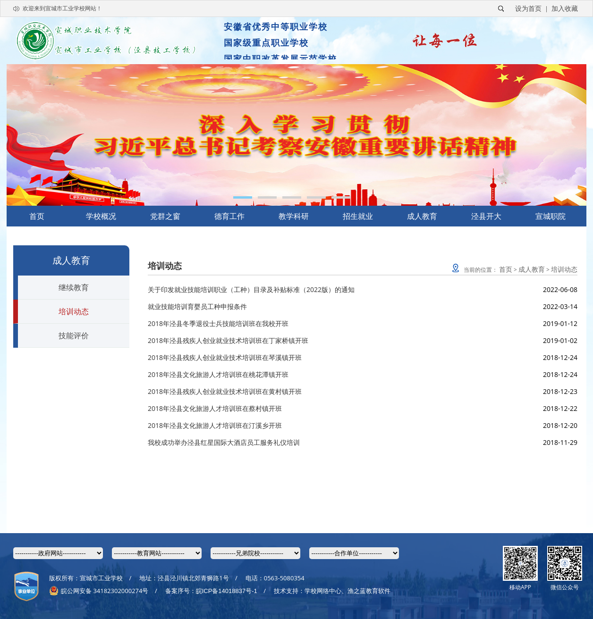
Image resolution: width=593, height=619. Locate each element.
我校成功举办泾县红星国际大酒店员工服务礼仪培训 (224, 442)
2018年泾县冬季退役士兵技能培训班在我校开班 (218, 323)
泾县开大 (486, 216)
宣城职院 (550, 216)
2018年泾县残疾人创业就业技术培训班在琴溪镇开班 (225, 357)
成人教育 (422, 216)
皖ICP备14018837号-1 (226, 590)
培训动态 (74, 311)
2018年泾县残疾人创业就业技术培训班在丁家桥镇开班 (228, 340)
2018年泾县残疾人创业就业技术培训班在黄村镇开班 (225, 391)
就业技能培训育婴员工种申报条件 (197, 306)
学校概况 (101, 216)
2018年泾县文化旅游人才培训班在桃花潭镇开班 (218, 374)
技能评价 (74, 335)
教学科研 (294, 216)
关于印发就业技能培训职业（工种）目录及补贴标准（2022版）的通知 (251, 289)
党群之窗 (165, 216)
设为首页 (528, 8)
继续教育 (74, 287)
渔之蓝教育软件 (368, 590)
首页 (36, 216)
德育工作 (229, 216)
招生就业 (358, 216)
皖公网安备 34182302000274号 (98, 590)
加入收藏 (564, 8)
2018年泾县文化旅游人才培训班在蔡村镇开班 (215, 408)
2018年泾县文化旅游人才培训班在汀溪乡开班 (215, 425)
